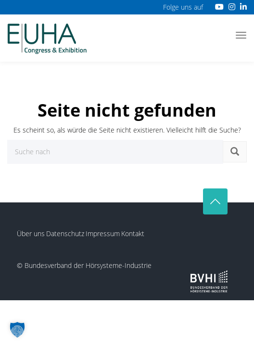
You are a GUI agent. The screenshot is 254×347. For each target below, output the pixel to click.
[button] (17, 329)
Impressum (103, 233)
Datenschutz (65, 233)
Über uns (31, 233)
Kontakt (132, 233)
